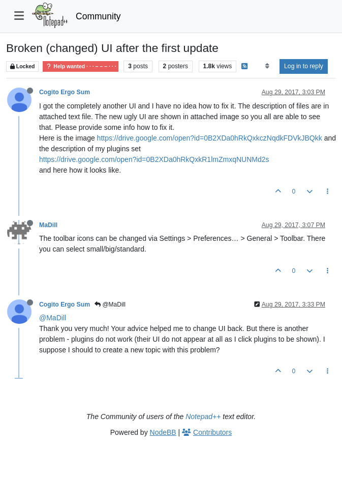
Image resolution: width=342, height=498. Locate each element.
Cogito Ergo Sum (64, 92)
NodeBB (163, 432)
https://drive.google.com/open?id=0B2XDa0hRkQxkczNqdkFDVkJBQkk (209, 138)
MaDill (48, 225)
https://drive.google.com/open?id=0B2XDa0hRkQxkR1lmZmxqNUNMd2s (154, 159)
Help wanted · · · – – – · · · (80, 66)
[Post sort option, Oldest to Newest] (267, 66)
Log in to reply (303, 66)
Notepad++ (203, 416)
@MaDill (110, 304)
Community (98, 16)
